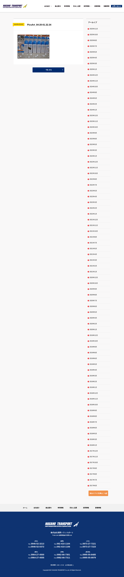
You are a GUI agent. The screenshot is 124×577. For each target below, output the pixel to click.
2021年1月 (93, 271)
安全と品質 (76, 6)
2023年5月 (93, 144)
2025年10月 (94, 34)
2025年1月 (93, 69)
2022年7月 (93, 185)
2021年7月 (93, 243)
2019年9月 (93, 347)
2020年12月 (94, 277)
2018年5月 (93, 433)
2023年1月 (93, 156)
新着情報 (97, 6)
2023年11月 (94, 121)
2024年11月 (94, 81)
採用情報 (87, 6)
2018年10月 (94, 404)
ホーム (25, 508)
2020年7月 (93, 300)
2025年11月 (94, 29)
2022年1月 (93, 214)
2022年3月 (93, 202)
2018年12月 (94, 393)
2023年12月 (94, 115)
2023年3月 (93, 150)
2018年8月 (93, 416)
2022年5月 (93, 191)
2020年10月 (94, 283)
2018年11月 (94, 399)
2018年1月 (93, 445)
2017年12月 (94, 451)
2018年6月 (93, 428)
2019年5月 (93, 364)
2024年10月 (94, 86)
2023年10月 (94, 127)
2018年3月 (93, 439)
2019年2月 (93, 381)
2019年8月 (93, 352)
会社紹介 (47, 6)
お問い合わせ (116, 6)
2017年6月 (93, 485)
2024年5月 (93, 98)
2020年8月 (93, 295)
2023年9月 (93, 133)
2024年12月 (94, 75)
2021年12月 (94, 219)
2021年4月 (93, 254)
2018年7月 (93, 422)
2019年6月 (93, 358)
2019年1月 (93, 387)
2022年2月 (93, 208)
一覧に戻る (48, 70)
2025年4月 (93, 58)
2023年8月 (93, 139)
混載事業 (106, 6)
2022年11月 (94, 167)
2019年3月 (93, 376)
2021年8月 (93, 237)
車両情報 (67, 6)
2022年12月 (94, 162)
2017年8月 (93, 474)
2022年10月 (94, 173)
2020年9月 (93, 289)
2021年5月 (93, 248)
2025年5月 (93, 52)
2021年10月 (94, 231)
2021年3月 (93, 260)
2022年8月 (93, 179)
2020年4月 (93, 318)
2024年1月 (93, 110)
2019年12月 (94, 335)
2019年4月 (93, 370)
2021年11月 (94, 225)
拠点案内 (58, 6)
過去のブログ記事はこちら (98, 493)
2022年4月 (93, 196)
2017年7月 (93, 480)
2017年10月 (94, 462)
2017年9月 (93, 468)
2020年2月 (93, 324)
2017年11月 (94, 456)
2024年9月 (93, 92)
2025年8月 (93, 40)
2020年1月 (93, 329)
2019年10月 (94, 341)
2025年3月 (93, 63)
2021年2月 (93, 266)
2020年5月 (93, 312)
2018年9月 (93, 410)
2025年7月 (93, 46)
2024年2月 (93, 104)
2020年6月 (93, 306)
